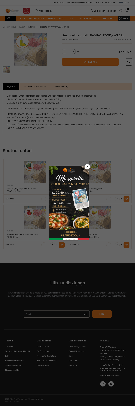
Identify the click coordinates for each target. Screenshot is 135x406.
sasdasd (70, 203)
